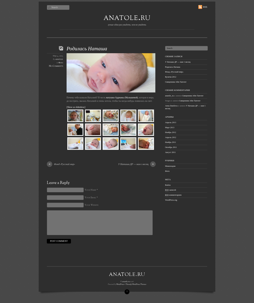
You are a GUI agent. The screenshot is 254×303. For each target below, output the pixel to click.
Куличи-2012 (170, 77)
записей (170, 190)
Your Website (91, 205)
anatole (59, 59)
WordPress (120, 284)
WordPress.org (171, 200)
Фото (60, 62)
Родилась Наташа (87, 49)
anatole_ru (169, 96)
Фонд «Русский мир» (61, 164)
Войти (168, 185)
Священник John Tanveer (175, 82)
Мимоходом (170, 166)
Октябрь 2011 (171, 147)
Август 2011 (170, 152)
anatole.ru (127, 17)
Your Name (90, 190)
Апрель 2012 (170, 137)
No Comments (56, 66)
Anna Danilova (171, 106)
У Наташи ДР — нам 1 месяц (137, 164)
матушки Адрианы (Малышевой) (122, 97)
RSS (205, 7)
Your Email (90, 197)
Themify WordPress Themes (136, 284)
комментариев (173, 195)
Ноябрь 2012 (170, 132)
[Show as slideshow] (76, 107)
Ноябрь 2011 (170, 142)
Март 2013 (169, 127)
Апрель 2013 (170, 122)
